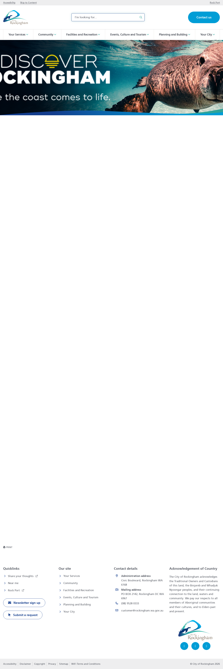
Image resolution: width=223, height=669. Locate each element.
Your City (69, 611)
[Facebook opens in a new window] (184, 646)
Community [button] (45, 34)
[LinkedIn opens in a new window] (206, 646)
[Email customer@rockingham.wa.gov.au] (140, 611)
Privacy (52, 664)
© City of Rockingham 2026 (205, 663)
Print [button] (9, 547)
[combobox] (108, 17)
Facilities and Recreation (78, 590)
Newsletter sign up (26, 603)
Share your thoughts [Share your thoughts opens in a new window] (21, 576)
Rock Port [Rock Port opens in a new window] (14, 590)
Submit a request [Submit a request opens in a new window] (24, 615)
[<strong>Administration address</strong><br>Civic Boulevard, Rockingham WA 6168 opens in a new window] (140, 580)
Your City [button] (206, 34)
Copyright (39, 663)
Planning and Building (77, 604)
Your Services (71, 576)
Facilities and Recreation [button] (81, 34)
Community (70, 583)
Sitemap (63, 663)
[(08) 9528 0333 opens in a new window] (140, 604)
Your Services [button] (16, 34)
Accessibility (10, 663)
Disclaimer (25, 663)
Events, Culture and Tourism (80, 597)
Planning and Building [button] (173, 34)
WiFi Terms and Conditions (85, 663)
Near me (13, 583)
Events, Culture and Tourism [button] (128, 34)
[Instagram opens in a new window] (195, 646)
